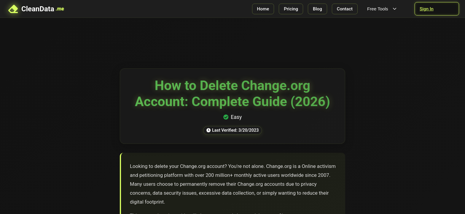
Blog (317, 9)
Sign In (427, 9)
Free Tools (382, 9)
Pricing (291, 9)
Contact (345, 9)
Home (263, 9)
